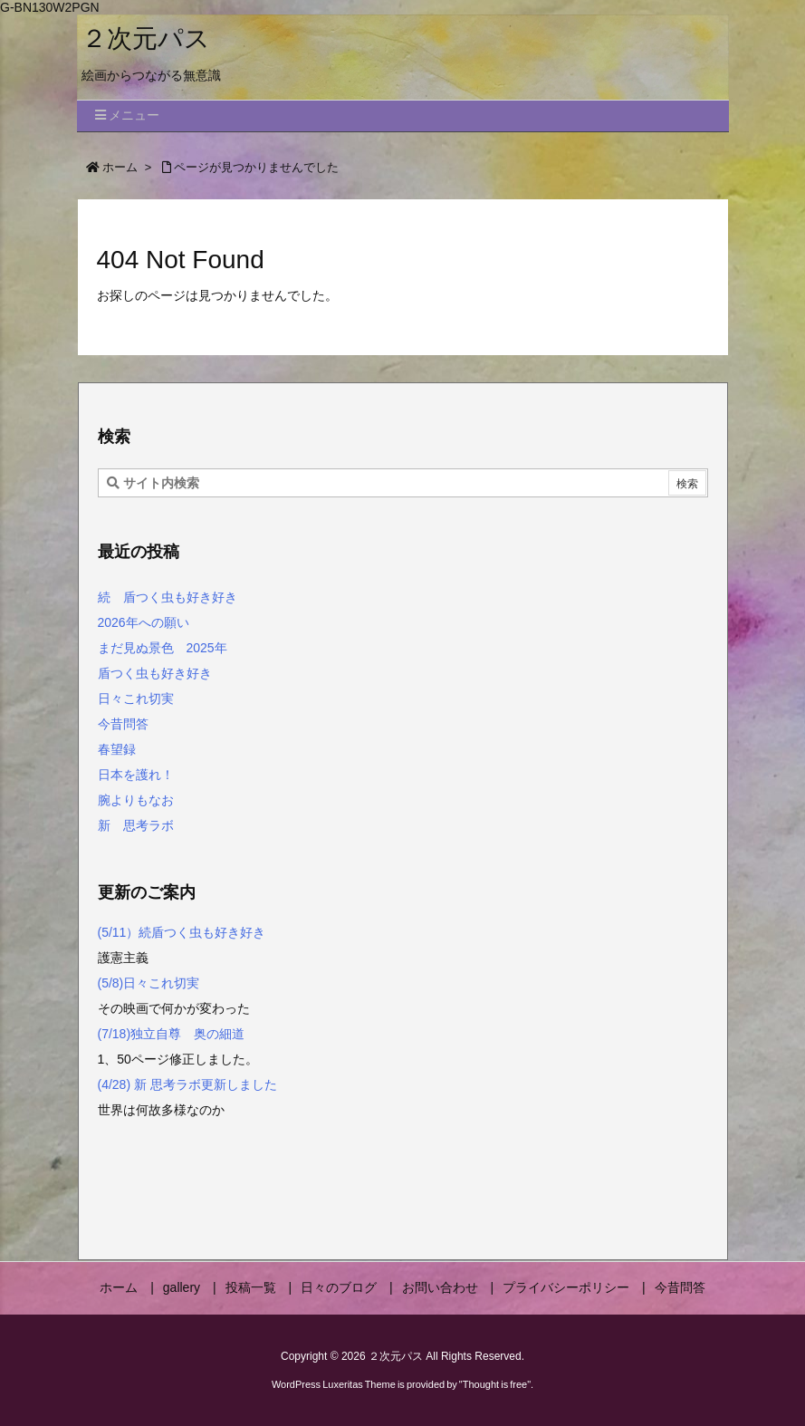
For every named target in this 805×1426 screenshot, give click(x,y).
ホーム (120, 167)
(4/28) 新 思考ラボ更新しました (187, 1084)
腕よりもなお (136, 800)
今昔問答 (123, 724)
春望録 (117, 749)
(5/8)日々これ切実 (149, 983)
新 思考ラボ (136, 825)
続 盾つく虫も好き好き (167, 597)
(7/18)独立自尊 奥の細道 (173, 1033)
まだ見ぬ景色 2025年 (162, 648)
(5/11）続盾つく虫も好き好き (182, 932)
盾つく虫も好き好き (155, 673)
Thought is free (495, 1384)
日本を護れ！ (136, 774)
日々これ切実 (136, 698)
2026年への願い (143, 622)
